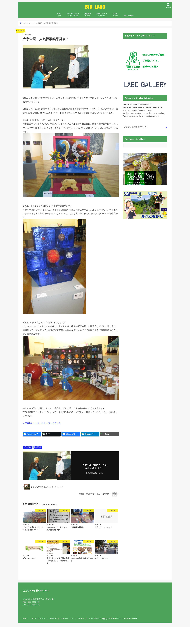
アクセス (115, 15)
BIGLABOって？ (73, 15)
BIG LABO (95, 7)
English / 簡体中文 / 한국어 (135, 127)
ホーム (59, 15)
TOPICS (28, 447)
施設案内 (87, 15)
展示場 (38, 447)
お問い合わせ (128, 15)
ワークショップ (101, 15)
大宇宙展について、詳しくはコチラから (42, 423)
